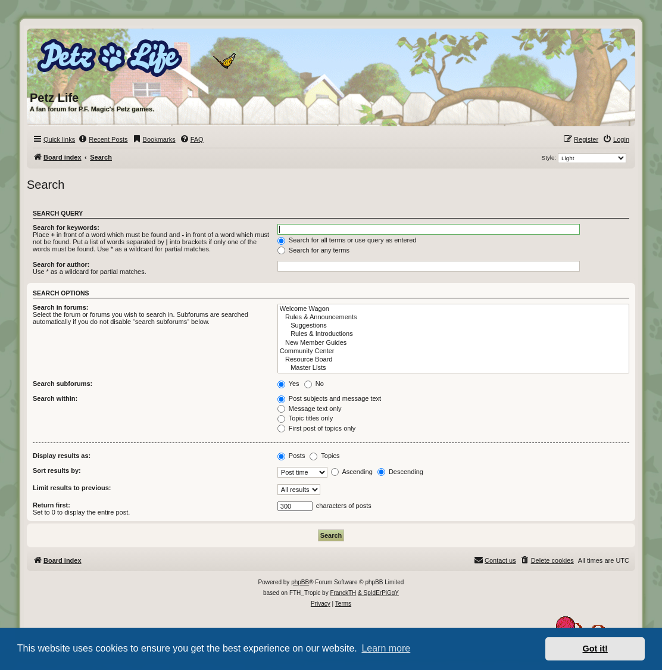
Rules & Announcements (453, 317)
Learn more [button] (385, 648)
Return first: (51, 505)
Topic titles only (305, 418)
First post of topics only (316, 428)
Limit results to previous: (72, 487)
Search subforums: (62, 383)
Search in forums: (61, 307)
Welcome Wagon (453, 309)
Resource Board (453, 360)
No (314, 383)
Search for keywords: (66, 227)
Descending (400, 471)
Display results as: (61, 455)
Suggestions (453, 326)
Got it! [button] (595, 648)
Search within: (55, 398)
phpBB (300, 582)
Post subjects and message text (329, 398)
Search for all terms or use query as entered (347, 240)
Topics (324, 455)
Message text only (309, 408)
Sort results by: (57, 470)
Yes (288, 383)
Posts (291, 455)
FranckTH (343, 593)
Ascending (352, 471)
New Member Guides (453, 343)
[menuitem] (102, 139)
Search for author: (61, 264)
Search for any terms (313, 250)
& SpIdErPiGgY (378, 593)
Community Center (453, 351)
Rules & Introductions (453, 334)
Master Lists (453, 368)
